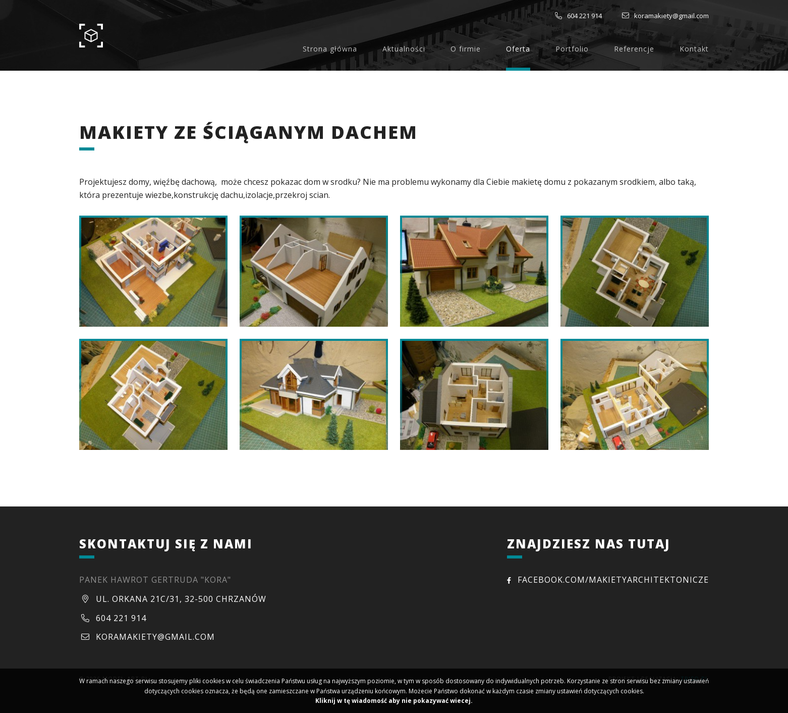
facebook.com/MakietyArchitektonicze (608, 579)
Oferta (518, 49)
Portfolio (572, 49)
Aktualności (403, 49)
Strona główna (330, 49)
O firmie (466, 49)
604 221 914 (584, 15)
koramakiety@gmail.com (671, 15)
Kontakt (694, 49)
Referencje (634, 49)
